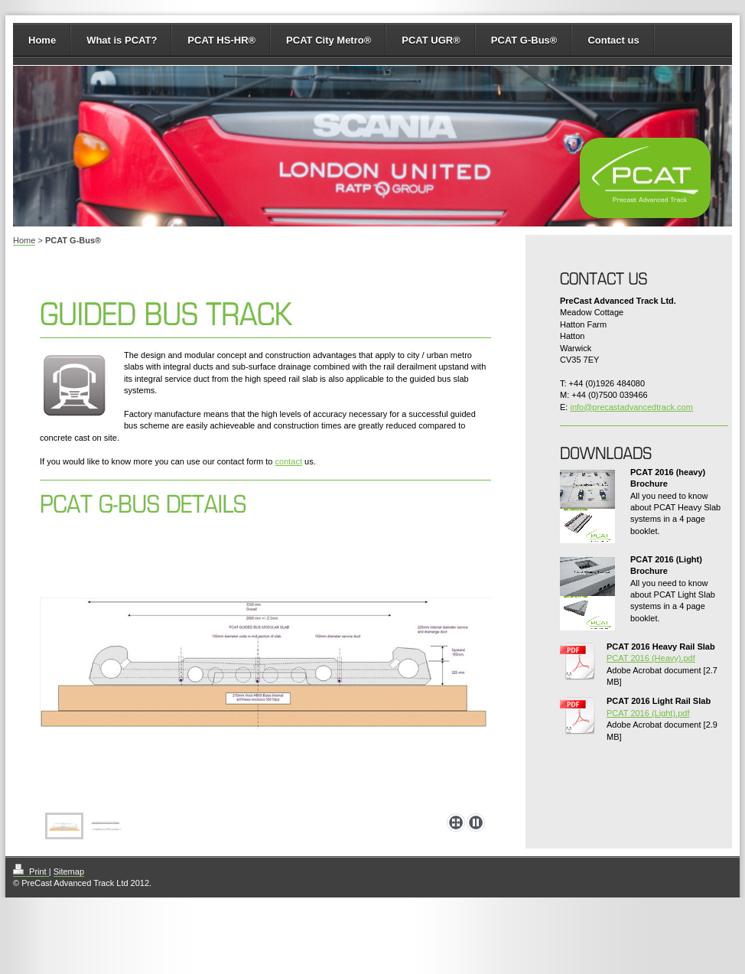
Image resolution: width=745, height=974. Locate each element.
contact (288, 461)
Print (31, 871)
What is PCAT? (121, 40)
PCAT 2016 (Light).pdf (648, 713)
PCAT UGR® (431, 40)
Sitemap (69, 871)
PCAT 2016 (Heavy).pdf (651, 658)
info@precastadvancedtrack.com (631, 407)
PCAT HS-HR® (221, 40)
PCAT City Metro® (328, 40)
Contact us (613, 40)
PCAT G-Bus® (524, 40)
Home (42, 40)
